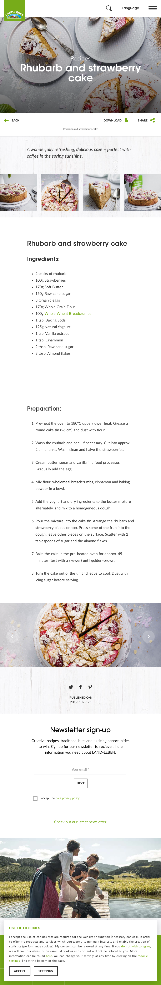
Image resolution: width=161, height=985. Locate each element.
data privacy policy (68, 798)
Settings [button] (46, 971)
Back (11, 120)
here (49, 956)
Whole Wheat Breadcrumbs (68, 314)
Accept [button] (20, 971)
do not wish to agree (135, 946)
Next (81, 783)
